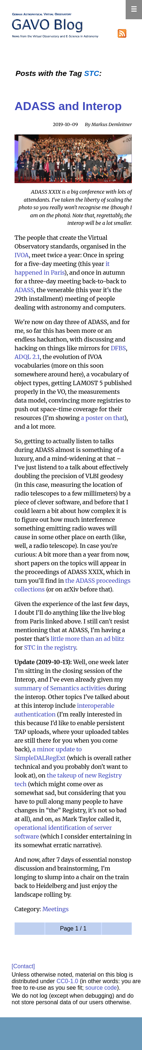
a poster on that (102, 417)
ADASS (24, 290)
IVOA (22, 255)
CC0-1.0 (67, 981)
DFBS (118, 348)
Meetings (55, 909)
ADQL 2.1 (27, 356)
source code (101, 988)
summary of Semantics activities (60, 688)
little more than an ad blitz (87, 638)
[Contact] (23, 966)
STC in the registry (50, 647)
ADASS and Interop (68, 106)
